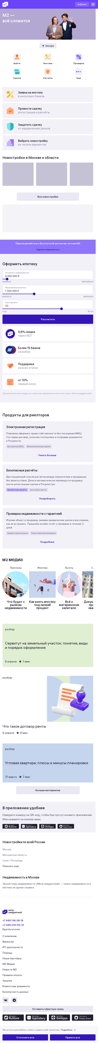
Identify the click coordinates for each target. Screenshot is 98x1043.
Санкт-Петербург (12, 860)
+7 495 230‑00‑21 (13, 924)
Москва (6, 849)
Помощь (7, 952)
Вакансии (8, 941)
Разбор (10, 629)
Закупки (7, 980)
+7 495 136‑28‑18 (12, 920)
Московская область (14, 855)
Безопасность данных (15, 991)
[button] (49, 1030)
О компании (9, 936)
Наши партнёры (11, 958)
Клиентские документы (16, 986)
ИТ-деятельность (12, 947)
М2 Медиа (8, 964)
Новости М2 (9, 969)
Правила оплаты (12, 975)
